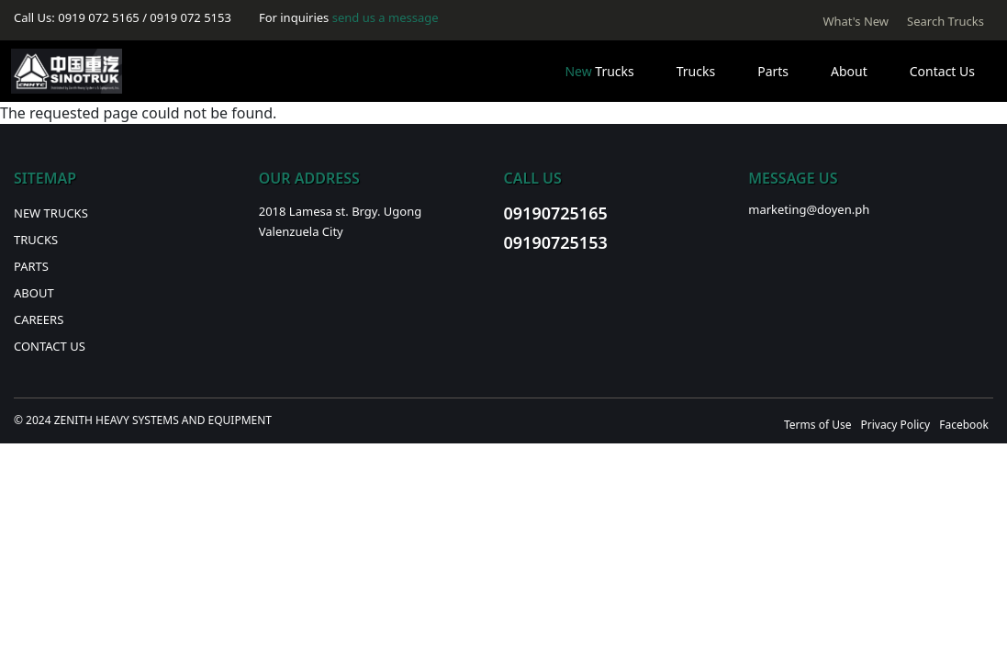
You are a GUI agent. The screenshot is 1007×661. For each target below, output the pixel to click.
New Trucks (51, 213)
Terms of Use (817, 424)
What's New (855, 21)
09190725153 (556, 242)
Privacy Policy (895, 424)
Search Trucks (945, 21)
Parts (773, 71)
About (849, 71)
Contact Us (942, 71)
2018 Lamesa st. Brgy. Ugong (340, 211)
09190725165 (556, 213)
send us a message (385, 17)
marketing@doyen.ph (808, 209)
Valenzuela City (301, 231)
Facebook (964, 424)
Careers (38, 319)
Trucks (599, 71)
